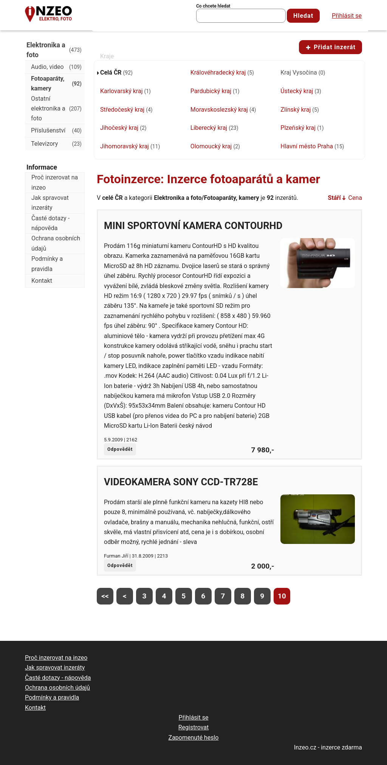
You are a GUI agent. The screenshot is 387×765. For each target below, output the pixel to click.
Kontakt (41, 280)
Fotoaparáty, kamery (56, 83)
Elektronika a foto (54, 50)
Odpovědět (120, 449)
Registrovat (193, 727)
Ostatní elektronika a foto (56, 108)
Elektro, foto (55, 19)
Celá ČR (116, 72)
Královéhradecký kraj (222, 72)
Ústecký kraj (300, 91)
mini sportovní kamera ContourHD (193, 225)
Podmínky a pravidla (47, 263)
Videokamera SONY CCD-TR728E (181, 482)
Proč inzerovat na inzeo (54, 182)
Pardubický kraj (215, 91)
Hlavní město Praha (312, 146)
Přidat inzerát (330, 47)
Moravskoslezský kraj (223, 109)
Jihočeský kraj (123, 127)
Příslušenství (56, 131)
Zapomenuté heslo (194, 737)
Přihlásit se (347, 15)
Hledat (303, 15)
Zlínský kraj (299, 109)
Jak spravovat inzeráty (50, 202)
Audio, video (56, 67)
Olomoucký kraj (215, 146)
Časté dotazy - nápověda (50, 223)
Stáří (334, 197)
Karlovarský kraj (125, 91)
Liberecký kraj (214, 127)
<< (105, 596)
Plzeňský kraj (302, 127)
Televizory (56, 144)
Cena (355, 197)
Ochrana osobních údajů (55, 243)
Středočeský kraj (126, 109)
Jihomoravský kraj (130, 146)
